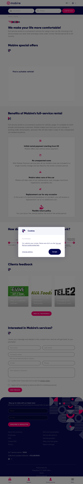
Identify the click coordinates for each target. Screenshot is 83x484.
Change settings (27, 252)
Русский (24, 238)
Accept (54, 252)
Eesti (29, 238)
